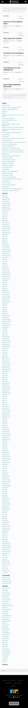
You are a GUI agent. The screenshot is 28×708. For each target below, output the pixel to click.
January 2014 (5, 478)
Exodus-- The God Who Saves (10, 171)
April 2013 (4, 495)
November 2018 (6, 365)
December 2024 (6, 226)
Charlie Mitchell (6, 654)
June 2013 (4, 491)
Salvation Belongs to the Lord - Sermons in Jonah (13, 115)
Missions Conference (7, 173)
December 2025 (6, 203)
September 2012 (6, 508)
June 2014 (4, 468)
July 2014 (4, 466)
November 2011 (6, 528)
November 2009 (6, 547)
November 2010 (6, 543)
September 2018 (6, 369)
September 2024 (6, 232)
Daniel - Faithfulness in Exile (9, 120)
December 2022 (6, 273)
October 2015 (5, 437)
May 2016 (4, 423)
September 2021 (6, 302)
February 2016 (6, 429)
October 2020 (5, 323)
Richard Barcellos (6, 609)
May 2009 (4, 559)
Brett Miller (5, 627)
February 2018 (6, 383)
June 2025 (4, 215)
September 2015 (6, 439)
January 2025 (5, 224)
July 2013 (4, 489)
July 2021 (4, 305)
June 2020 (5, 331)
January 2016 (5, 431)
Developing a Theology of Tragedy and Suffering (12, 130)
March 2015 (5, 450)
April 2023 (4, 265)
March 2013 (5, 497)
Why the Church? (6, 183)
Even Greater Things (7, 175)
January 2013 (5, 501)
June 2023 (4, 261)
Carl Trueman (5, 603)
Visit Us (13, 680)
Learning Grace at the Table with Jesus (12, 188)
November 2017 (6, 389)
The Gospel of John (7, 167)
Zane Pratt (5, 644)
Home (3, 670)
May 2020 (4, 333)
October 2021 (5, 300)
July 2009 (4, 555)
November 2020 (6, 321)
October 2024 (5, 230)
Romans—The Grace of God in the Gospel (13, 127)
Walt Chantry (5, 648)
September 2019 (6, 346)
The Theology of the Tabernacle (11, 69)
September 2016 (6, 416)
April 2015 (4, 449)
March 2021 (5, 313)
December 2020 (6, 319)
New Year (4, 111)
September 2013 (6, 485)
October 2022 (5, 276)
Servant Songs (6, 134)
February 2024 (6, 245)
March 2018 (5, 381)
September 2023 (6, 255)
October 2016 (5, 414)
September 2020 (6, 325)
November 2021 (6, 298)
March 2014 (5, 474)
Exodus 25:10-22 (12, 55)
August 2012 (5, 510)
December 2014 (6, 456)
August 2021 (5, 304)
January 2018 (5, 385)
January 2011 (5, 541)
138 (17, 8)
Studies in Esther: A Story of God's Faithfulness (11, 124)
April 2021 (4, 311)
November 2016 (6, 412)
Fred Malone (5, 636)
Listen (20, 16)
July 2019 (4, 350)
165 (5, 10)
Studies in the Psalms (7, 163)
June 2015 (4, 445)
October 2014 (5, 460)
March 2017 (5, 404)
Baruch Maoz (5, 638)
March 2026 (5, 197)
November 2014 (6, 458)
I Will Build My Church (12, 38)
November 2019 (6, 342)
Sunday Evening (6, 579)
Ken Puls (4, 661)
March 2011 (5, 539)
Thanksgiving (5, 169)
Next (12, 10)
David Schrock (6, 598)
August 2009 (5, 553)
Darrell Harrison (6, 600)
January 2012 (5, 524)
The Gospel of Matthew (8, 118)
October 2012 (5, 507)
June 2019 (4, 352)
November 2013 (6, 481)
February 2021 (5, 315)
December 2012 (6, 503)
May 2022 (4, 286)
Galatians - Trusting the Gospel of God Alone (13, 152)
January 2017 (5, 408)
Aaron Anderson (6, 594)
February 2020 (6, 336)
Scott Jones (5, 630)
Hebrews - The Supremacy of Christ (11, 107)
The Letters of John (7, 140)
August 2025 (5, 211)
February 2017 (5, 406)
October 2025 (5, 207)
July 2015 (4, 443)
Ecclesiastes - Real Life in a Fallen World (12, 150)
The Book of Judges (7, 157)
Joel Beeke (5, 611)
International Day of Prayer (9, 159)
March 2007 (5, 568)
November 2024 (6, 228)
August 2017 (5, 394)
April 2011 (4, 537)
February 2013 (5, 499)
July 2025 (4, 213)
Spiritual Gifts (5, 186)
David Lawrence (6, 617)
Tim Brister (5, 658)
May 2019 (4, 354)
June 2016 (4, 421)
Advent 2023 (5, 122)
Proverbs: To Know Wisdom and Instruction (13, 138)
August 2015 (5, 441)
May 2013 (4, 493)
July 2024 (4, 236)
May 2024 (4, 240)
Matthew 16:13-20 (12, 41)
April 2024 (4, 242)
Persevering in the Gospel (9, 184)
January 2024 (5, 247)
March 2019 (5, 358)
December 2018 (6, 363)
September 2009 (6, 551)
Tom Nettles (5, 656)
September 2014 (6, 462)
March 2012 (5, 520)
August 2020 (5, 327)
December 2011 (6, 526)
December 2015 (6, 433)
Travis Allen (5, 601)
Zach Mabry (5, 646)
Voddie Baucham (6, 615)
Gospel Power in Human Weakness (11, 155)
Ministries (8, 683)
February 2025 (6, 222)
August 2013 (5, 487)
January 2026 (5, 201)
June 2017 (4, 398)
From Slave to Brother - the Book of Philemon (14, 142)
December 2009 (6, 545)
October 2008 (5, 563)
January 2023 (5, 271)
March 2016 (5, 427)
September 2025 (6, 209)
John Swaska (5, 625)
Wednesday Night (7, 581)
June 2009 (5, 557)
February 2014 (6, 476)
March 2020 (5, 334)
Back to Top (14, 703)
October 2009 (5, 549)
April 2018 (4, 379)
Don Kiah (4, 623)
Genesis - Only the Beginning (9, 109)
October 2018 (5, 367)
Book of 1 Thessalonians (8, 161)
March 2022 (5, 290)
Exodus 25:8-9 (11, 72)
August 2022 (5, 280)
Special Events (6, 577)
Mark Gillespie (6, 629)
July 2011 (4, 534)
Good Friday (5, 136)
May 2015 (4, 447)
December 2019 (6, 340)
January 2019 (5, 362)
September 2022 (6, 278)
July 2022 (4, 282)
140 (24, 8)
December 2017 (6, 387)
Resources (17, 683)
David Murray (5, 619)
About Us (6, 680)
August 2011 (5, 532)
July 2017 (4, 396)
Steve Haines (5, 634)
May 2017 (4, 400)
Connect (20, 680)
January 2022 (5, 294)
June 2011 (4, 536)
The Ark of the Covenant (13, 53)
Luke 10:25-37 (11, 26)
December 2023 (6, 249)
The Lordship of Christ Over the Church (12, 179)
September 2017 (6, 392)
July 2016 (4, 420)
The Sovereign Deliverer (8, 146)
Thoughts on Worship (7, 165)
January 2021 (5, 317)
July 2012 (4, 512)
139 (21, 8)
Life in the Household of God (9, 144)
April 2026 (4, 195)
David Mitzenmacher (7, 605)
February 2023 (6, 269)
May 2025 (4, 216)
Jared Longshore (6, 652)
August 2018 (5, 371)
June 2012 (4, 514)
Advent (4, 113)
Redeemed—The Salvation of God (11, 148)
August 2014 (5, 464)
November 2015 (6, 435)
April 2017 (4, 402)
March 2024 (5, 244)
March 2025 (5, 220)
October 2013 (5, 483)
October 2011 (5, 530)
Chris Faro (4, 607)
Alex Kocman (5, 592)
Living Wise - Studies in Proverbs (10, 190)
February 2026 (6, 199)
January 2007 (5, 570)
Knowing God (5, 154)
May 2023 (4, 263)
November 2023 (6, 251)
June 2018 (4, 375)
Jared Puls (5, 642)
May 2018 (4, 377)
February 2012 (5, 522)
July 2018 (4, 373)
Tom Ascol (6, 42)
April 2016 (4, 425)
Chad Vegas (5, 613)
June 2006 (5, 572)
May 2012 (4, 516)
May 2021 (4, 309)
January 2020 (5, 338)
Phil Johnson (5, 596)
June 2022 (4, 284)
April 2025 (4, 218)
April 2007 (4, 567)
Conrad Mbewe (6, 632)
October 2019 (5, 344)
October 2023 (5, 253)
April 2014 (4, 472)
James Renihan (6, 588)
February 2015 (5, 452)
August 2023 (5, 257)
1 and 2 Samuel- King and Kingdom (11, 132)
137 (14, 8)
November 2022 (6, 274)
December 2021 (6, 296)
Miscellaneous (6, 181)
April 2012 (4, 518)
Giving (13, 686)
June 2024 (4, 238)
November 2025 (6, 205)
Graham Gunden (6, 621)
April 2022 (4, 288)
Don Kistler (5, 590)
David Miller (5, 640)
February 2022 (6, 292)
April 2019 (4, 356)
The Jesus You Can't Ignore (9, 177)
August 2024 (5, 234)
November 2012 (6, 505)
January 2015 (5, 454)
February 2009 (6, 561)
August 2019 (5, 348)
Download (21, 18)
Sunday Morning (6, 583)
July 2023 (4, 259)
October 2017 (5, 391)
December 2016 (6, 410)
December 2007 (6, 565)
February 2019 (6, 360)
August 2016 (5, 418)
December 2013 (6, 479)
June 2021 (4, 307)
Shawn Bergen (6, 650)
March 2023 (5, 267)
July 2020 (4, 329)
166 (8, 10)
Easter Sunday (6, 105)
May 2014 (4, 470)
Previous (5, 8)
